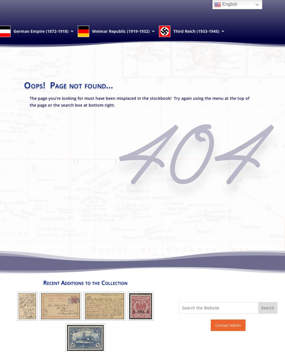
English (226, 4)
